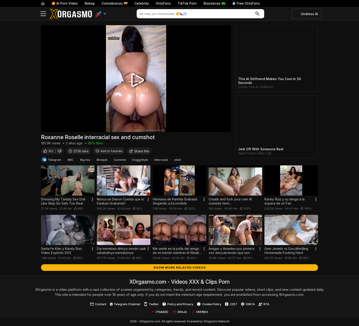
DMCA (248, 305)
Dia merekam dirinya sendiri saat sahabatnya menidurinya (121, 251)
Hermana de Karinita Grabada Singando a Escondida (175, 202)
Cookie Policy (209, 305)
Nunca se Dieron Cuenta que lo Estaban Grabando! (120, 202)
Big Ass (85, 160)
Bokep (90, 3)
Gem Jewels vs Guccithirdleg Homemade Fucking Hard (286, 251)
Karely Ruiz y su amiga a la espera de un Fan (284, 202)
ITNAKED (159, 312)
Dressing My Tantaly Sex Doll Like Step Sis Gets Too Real (63, 202)
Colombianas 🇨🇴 (115, 3)
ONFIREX (199, 312)
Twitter (151, 305)
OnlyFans (163, 3)
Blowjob (102, 160)
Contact (98, 305)
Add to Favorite (108, 152)
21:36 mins (78, 152)
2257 (231, 305)
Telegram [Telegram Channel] (51, 160)
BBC (70, 160)
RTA (263, 305)
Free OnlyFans (246, 3)
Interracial (161, 160)
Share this (139, 152)
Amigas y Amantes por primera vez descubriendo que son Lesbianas (231, 251)
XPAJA (180, 312)
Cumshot (120, 160)
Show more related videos (179, 268)
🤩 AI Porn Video (65, 3)
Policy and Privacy (177, 305)
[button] (100, 14)
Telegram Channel (125, 304)
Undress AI (309, 14)
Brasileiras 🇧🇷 (214, 3)
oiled (177, 160)
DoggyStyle (140, 160)
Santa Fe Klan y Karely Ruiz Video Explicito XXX (61, 251)
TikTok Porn (187, 3)
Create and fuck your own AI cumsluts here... (230, 202)
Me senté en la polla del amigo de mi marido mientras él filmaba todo (177, 251)
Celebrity (141, 3)
